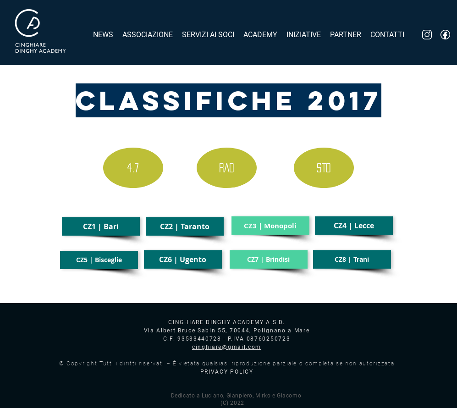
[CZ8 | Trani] (352, 259)
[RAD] (227, 168)
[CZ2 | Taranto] (185, 226)
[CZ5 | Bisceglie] (99, 260)
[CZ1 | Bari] (101, 226)
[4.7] (133, 168)
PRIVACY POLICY (226, 372)
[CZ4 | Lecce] (354, 225)
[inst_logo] (427, 34)
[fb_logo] (445, 34)
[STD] (324, 168)
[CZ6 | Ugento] (183, 259)
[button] (270, 225)
